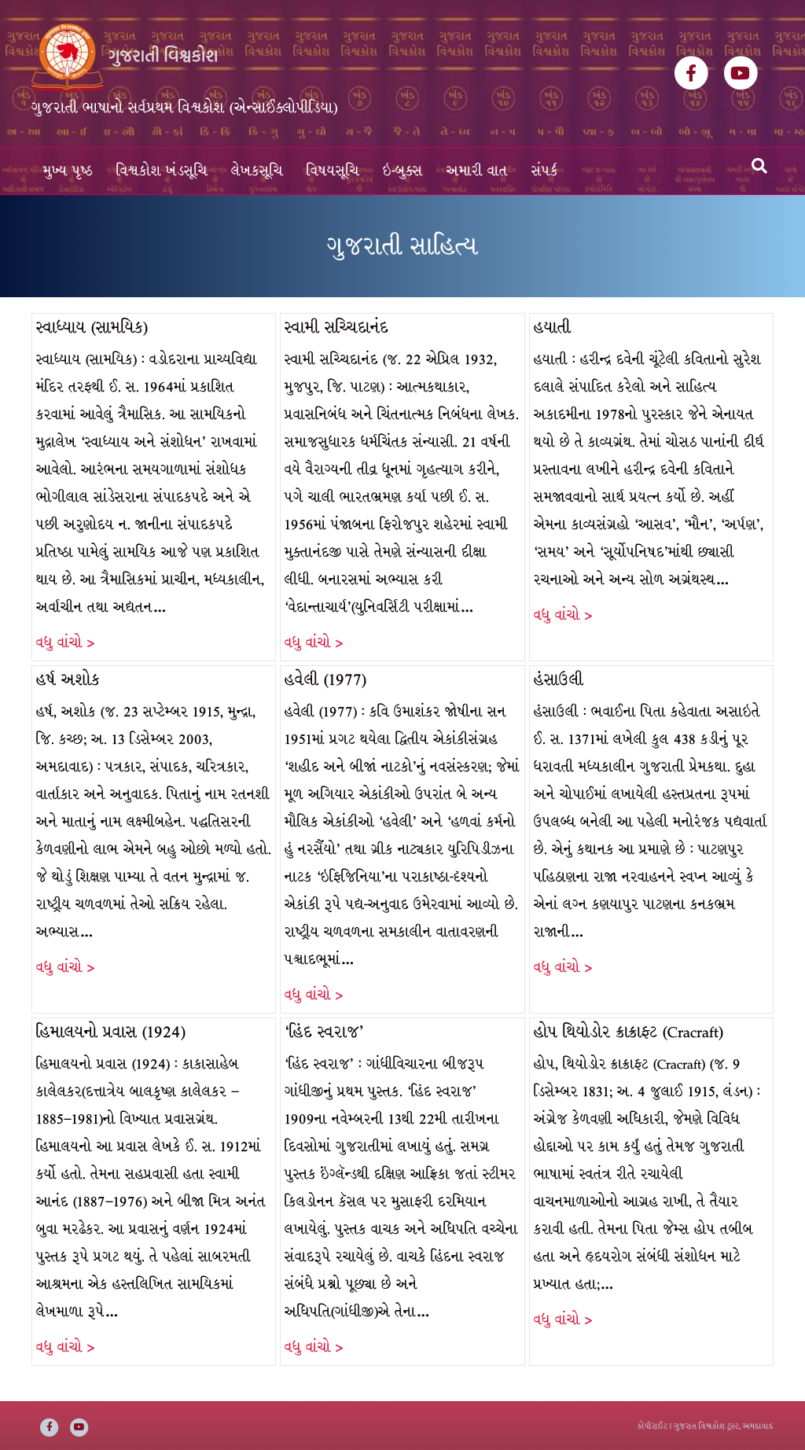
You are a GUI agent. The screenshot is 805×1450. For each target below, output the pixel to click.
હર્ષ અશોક (68, 680)
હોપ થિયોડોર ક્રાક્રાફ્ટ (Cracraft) (628, 1032)
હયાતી (552, 327)
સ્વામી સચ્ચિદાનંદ (336, 327)
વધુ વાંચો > (65, 642)
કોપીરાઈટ (652, 1426)
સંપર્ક (544, 171)
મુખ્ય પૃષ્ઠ (68, 171)
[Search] (759, 166)
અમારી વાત (477, 171)
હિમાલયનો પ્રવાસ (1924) (111, 1032)
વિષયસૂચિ (333, 171)
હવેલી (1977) (325, 680)
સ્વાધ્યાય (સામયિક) (92, 327)
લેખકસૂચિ (257, 171)
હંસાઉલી (558, 680)
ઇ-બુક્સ (403, 171)
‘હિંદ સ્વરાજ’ (324, 1032)
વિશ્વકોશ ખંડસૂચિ (162, 171)
